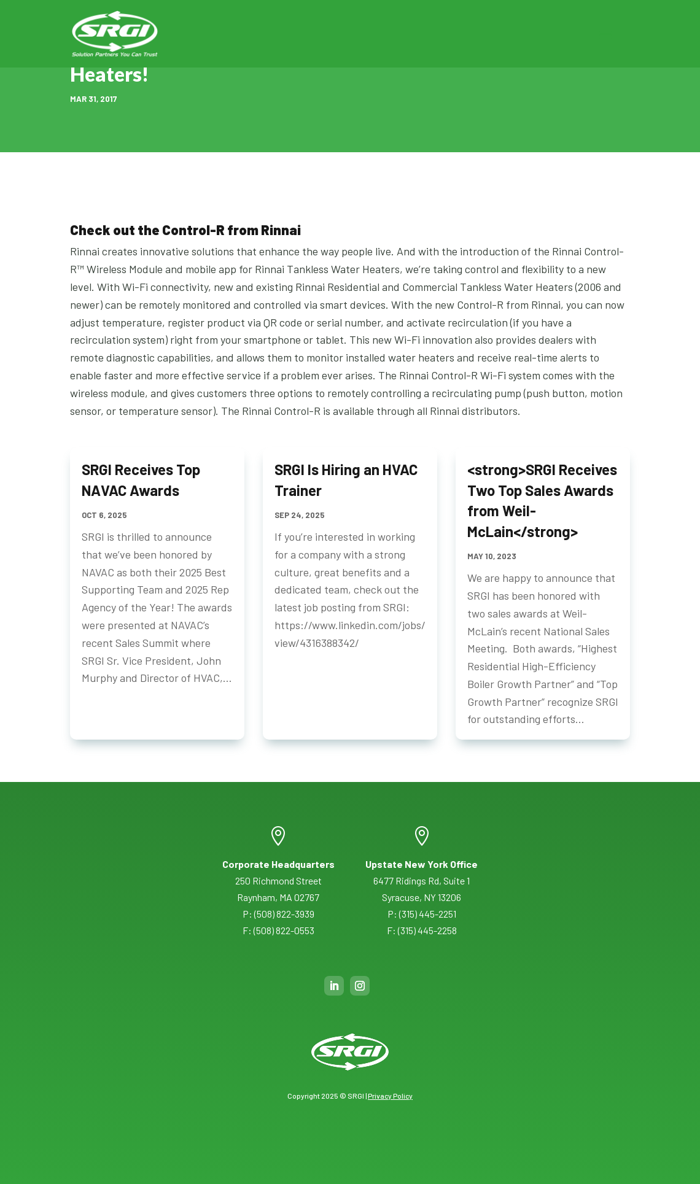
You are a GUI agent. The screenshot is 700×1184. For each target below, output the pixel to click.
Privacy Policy (390, 1095)
